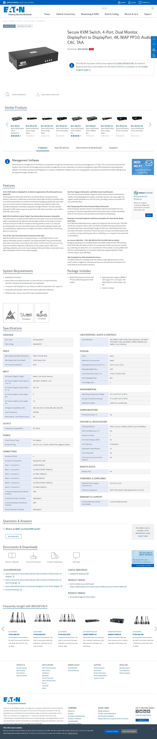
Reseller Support (125, 668)
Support (147, 14)
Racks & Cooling (111, 14)
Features (42, 147)
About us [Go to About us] (71, 711)
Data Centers (46, 670)
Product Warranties (100, 673)
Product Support (99, 668)
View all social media (143, 715)
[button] (7, 124)
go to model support (144, 565)
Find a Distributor (73, 670)
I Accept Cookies (112, 731)
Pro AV (44, 683)
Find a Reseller (72, 668)
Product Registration (100, 675)
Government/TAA (47, 678)
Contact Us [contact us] (142, 720)
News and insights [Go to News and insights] (74, 724)
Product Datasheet (12, 590)
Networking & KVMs (90, 14)
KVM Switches (30, 21)
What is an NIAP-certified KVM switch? (22, 529)
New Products (21, 670)
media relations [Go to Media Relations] (103, 711)
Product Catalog (15, 21)
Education (45, 675)
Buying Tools (21, 673)
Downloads (97, 670)
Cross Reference (125, 670)
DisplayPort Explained (78, 574)
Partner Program (125, 673)
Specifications (61, 147)
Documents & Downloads (89, 147)
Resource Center (22, 675)
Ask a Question (13, 536)
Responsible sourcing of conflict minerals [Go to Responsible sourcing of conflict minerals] (113, 718)
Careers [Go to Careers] (71, 713)
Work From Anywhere (49, 668)
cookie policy (72, 733)
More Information (129, 731)
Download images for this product (82, 597)
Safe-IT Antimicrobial (48, 680)
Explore (149, 215)
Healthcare (45, 673)
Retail (44, 688)
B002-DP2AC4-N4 (126, 63)
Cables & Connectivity (65, 14)
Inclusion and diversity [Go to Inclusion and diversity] (76, 716)
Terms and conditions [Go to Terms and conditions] (106, 716)
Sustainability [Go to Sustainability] (73, 721)
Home (5, 21)
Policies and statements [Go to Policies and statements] (107, 713)
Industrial (45, 686)
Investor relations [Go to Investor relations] (74, 718)
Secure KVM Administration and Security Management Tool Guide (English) (32, 586)
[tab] (65, 529)
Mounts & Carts (131, 14)
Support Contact (99, 678)
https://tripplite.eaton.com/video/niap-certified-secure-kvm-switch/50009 (97, 587)
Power (47, 14)
